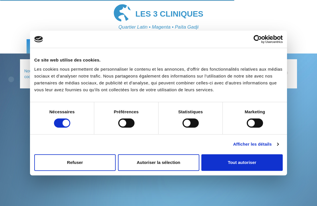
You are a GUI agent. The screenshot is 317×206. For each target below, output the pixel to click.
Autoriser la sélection (158, 162)
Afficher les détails (252, 144)
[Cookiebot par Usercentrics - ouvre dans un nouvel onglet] (258, 39)
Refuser (75, 162)
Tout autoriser (242, 162)
